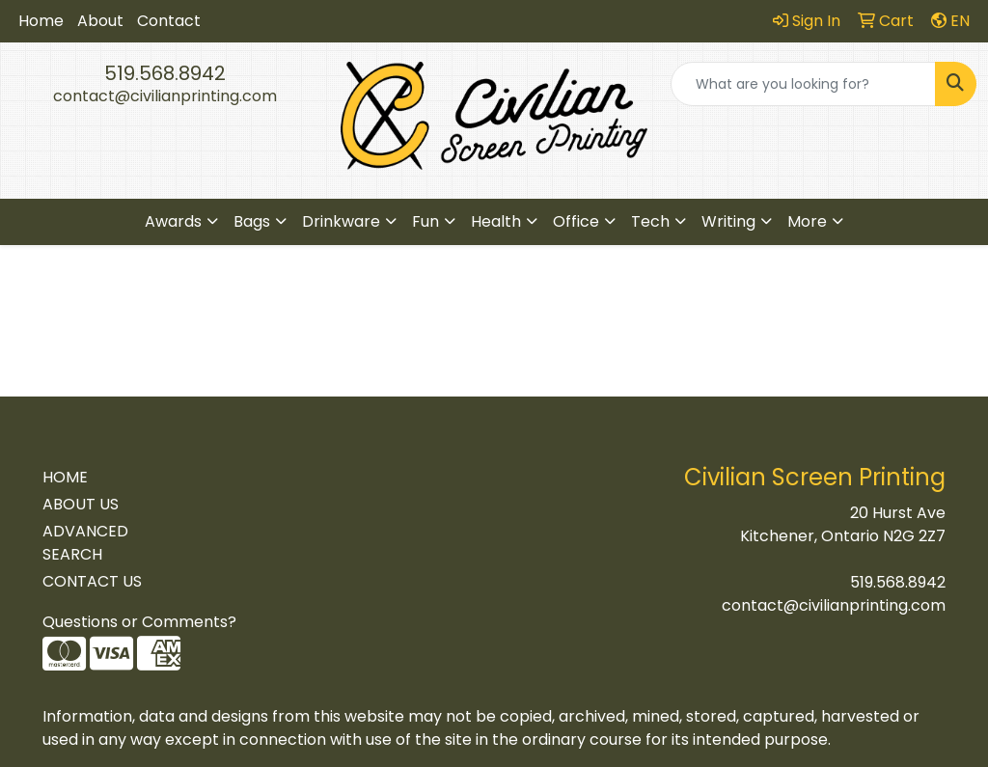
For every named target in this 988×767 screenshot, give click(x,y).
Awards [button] (173, 221)
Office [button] (576, 221)
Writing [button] (728, 221)
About (100, 21)
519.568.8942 (165, 73)
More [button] (807, 221)
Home (41, 21)
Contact (169, 21)
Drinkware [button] (341, 221)
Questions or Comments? (139, 622)
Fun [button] (425, 221)
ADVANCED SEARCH (85, 542)
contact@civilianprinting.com (165, 96)
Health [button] (496, 221)
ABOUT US (80, 504)
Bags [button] (251, 221)
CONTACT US (92, 581)
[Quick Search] (803, 84)
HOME (65, 477)
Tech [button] (650, 221)
